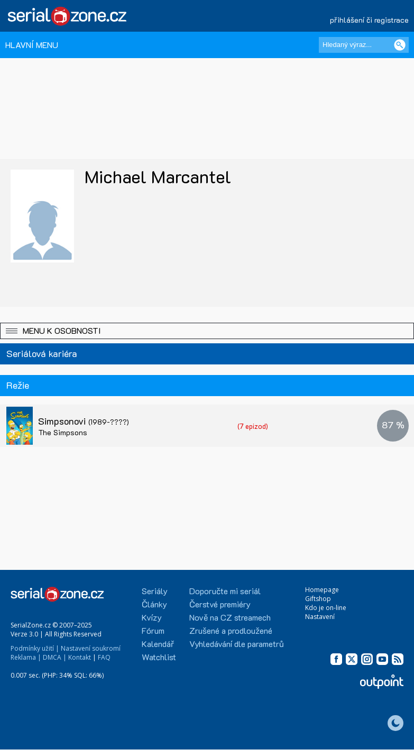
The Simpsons (62, 432)
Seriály (155, 590)
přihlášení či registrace (369, 20)
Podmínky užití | (35, 648)
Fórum (153, 630)
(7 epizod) (252, 425)
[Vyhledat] (400, 45)
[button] (207, 331)
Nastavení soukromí (91, 648)
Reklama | (26, 657)
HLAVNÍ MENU (31, 44)
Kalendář (158, 643)
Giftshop (318, 598)
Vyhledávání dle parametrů (236, 643)
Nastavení (320, 616)
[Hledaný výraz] (364, 45)
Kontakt (79, 657)
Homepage (322, 589)
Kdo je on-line (325, 607)
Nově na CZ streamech (230, 617)
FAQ (104, 657)
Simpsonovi (83, 421)
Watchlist (159, 656)
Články (154, 604)
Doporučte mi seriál (225, 590)
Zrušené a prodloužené (230, 630)
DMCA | (55, 657)
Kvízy (152, 617)
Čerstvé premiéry (220, 604)
